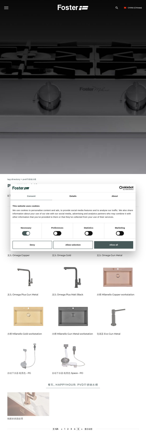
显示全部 (88, 429)
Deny (32, 245)
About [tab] (115, 196)
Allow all (113, 245)
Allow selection (73, 245)
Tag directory (13, 179)
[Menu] (6, 8)
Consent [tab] (31, 196)
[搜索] (116, 7)
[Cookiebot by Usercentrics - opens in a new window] (121, 188)
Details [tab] (73, 196)
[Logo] (73, 7)
